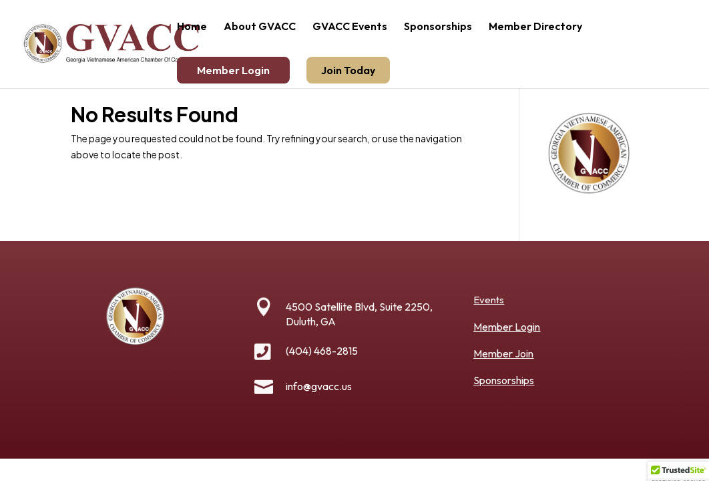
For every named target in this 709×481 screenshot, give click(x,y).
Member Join (503, 353)
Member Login (233, 70)
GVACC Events (349, 27)
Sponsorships (438, 27)
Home (192, 27)
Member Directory (535, 27)
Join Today (348, 70)
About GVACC (260, 27)
